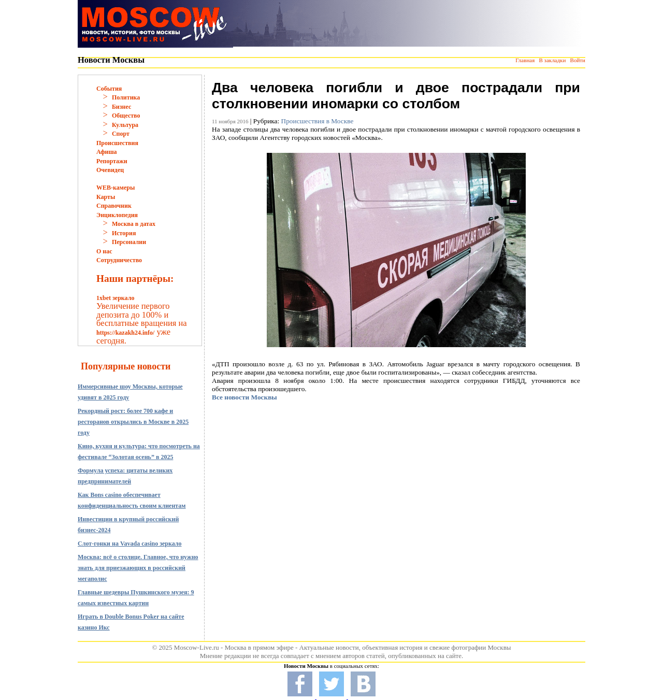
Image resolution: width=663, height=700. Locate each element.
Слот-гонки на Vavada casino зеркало (130, 543)
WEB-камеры (115, 187)
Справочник (114, 205)
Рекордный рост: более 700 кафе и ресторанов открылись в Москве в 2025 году (133, 421)
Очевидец (110, 170)
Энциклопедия (117, 215)
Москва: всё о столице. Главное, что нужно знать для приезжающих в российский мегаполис (138, 567)
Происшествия (117, 143)
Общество (126, 115)
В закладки (552, 60)
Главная (525, 60)
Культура (125, 124)
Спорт (120, 133)
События (109, 88)
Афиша (106, 151)
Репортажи (111, 161)
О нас (104, 251)
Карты (105, 197)
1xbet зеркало (115, 298)
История (124, 233)
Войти (577, 60)
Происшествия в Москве (317, 121)
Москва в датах (133, 223)
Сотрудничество (119, 260)
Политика (126, 97)
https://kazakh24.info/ (125, 332)
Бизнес (121, 106)
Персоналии (129, 242)
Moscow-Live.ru (196, 647)
